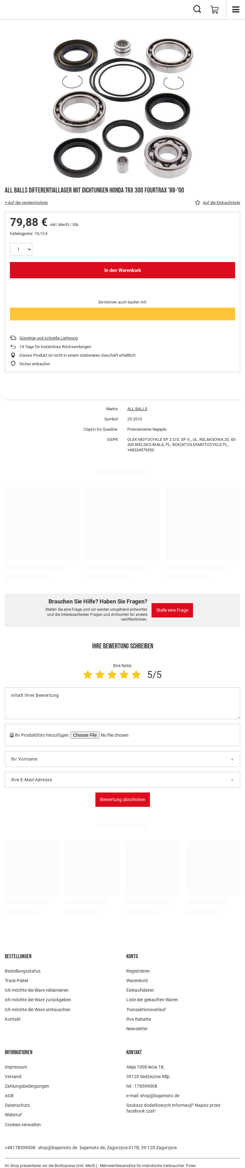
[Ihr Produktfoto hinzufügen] (114, 735)
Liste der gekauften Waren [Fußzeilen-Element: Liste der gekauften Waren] (152, 999)
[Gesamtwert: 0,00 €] (214, 9)
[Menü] (235, 9)
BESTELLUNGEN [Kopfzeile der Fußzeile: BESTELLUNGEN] (18, 956)
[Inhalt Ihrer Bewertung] (122, 703)
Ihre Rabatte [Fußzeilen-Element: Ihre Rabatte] (138, 1019)
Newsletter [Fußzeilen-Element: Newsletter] (137, 1028)
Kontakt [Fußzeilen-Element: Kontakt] (13, 1019)
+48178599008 (20, 1147)
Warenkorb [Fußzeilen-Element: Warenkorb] (137, 980)
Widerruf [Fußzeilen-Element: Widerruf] (13, 1114)
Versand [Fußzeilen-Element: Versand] (13, 1076)
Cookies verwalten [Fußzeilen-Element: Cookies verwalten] (23, 1124)
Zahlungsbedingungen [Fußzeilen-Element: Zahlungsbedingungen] (27, 1086)
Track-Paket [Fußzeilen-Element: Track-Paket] (16, 980)
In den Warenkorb (122, 270)
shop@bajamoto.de (57, 1147)
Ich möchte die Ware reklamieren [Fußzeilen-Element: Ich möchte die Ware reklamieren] (37, 990)
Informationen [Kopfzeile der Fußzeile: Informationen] (19, 1052)
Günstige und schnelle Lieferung (48, 338)
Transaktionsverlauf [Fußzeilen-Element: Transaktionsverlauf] (146, 1009)
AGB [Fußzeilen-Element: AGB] (9, 1095)
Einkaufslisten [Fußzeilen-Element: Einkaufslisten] (140, 990)
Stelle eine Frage (172, 610)
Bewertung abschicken (122, 799)
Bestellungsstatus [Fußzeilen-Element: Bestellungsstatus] (23, 971)
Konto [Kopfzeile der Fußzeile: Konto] (132, 956)
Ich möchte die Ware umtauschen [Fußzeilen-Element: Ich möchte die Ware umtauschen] (38, 1009)
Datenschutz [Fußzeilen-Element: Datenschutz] (17, 1105)
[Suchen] (197, 9)
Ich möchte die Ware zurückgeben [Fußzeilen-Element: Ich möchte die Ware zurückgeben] (38, 999)
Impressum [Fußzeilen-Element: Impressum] (16, 1066)
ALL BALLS (137, 408)
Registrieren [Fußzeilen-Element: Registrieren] (138, 971)
